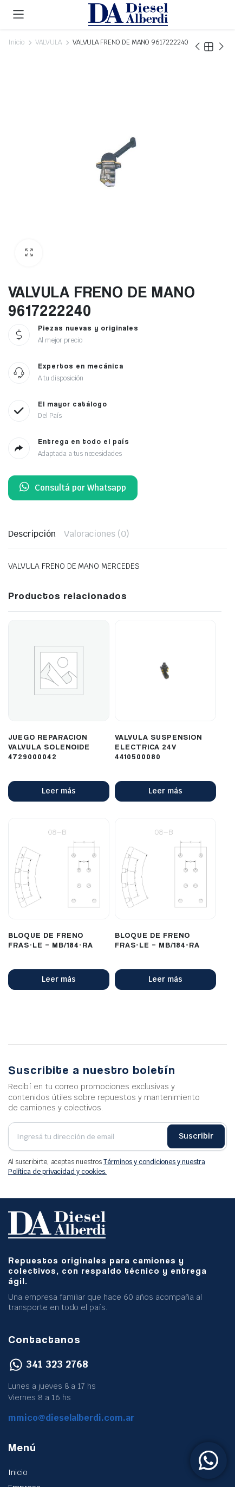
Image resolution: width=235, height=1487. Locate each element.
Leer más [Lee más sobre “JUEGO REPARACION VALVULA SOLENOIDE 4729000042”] (59, 791)
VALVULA (48, 42)
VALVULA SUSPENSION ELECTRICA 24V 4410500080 (158, 746)
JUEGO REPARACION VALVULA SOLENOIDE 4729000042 (49, 746)
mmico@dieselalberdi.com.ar (71, 1418)
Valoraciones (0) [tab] (97, 533)
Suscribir (196, 1136)
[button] (28, 252)
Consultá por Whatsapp (72, 487)
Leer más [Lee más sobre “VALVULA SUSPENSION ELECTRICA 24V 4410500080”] (165, 791)
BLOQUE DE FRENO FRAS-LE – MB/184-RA (50, 939)
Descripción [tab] (32, 533)
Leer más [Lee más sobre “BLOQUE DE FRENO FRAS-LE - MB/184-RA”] (59, 979)
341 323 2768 (48, 1364)
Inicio (16, 42)
